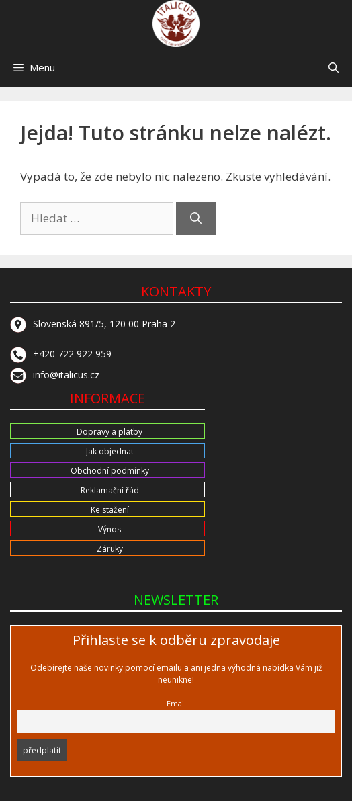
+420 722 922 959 (61, 353)
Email (176, 703)
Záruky (110, 548)
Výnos (109, 529)
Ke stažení (110, 509)
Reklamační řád (110, 490)
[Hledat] (196, 218)
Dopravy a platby (109, 431)
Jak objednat (110, 451)
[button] (333, 67)
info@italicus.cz (54, 374)
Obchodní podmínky (110, 470)
